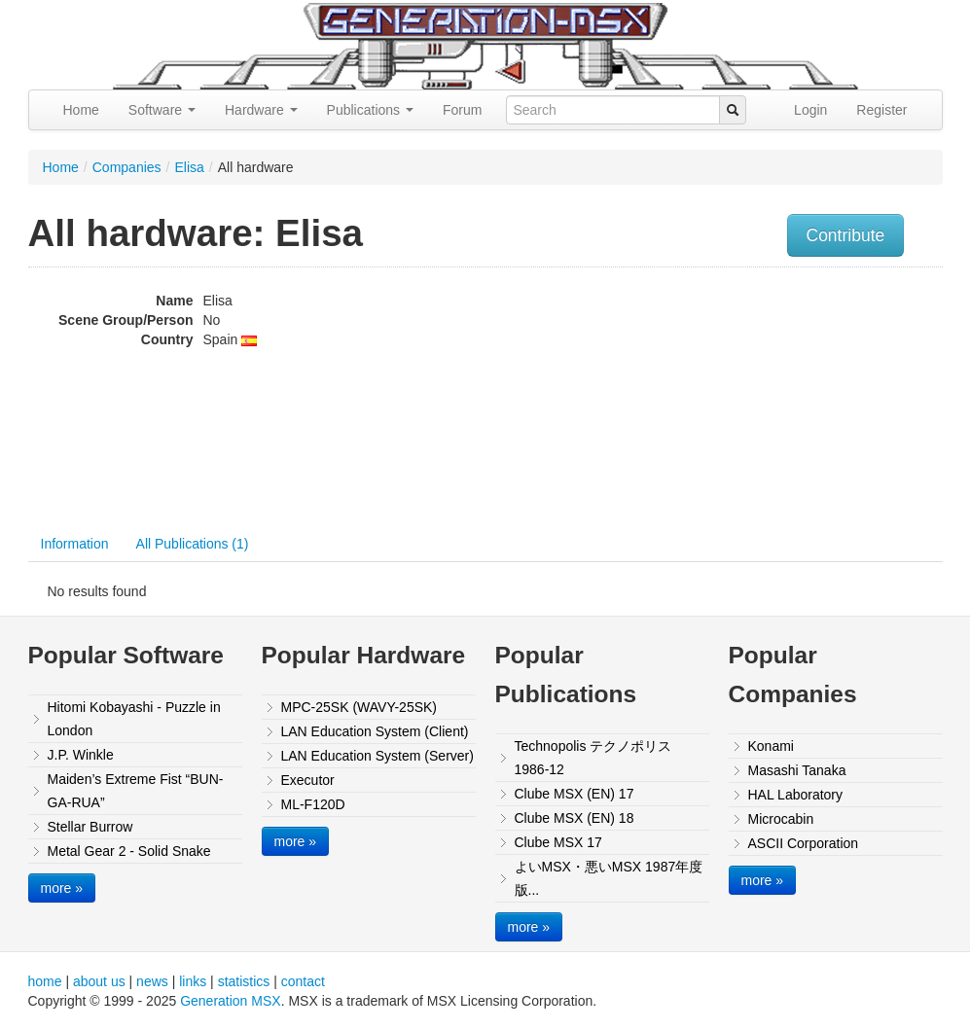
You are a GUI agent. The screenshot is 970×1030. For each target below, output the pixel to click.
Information (75, 543)
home (45, 981)
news (152, 981)
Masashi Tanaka (797, 770)
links (192, 981)
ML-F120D (313, 804)
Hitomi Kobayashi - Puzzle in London (134, 718)
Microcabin (781, 819)
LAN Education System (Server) (377, 756)
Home (81, 110)
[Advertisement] (810, 398)
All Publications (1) (192, 543)
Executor (308, 780)
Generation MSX (230, 1001)
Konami (771, 746)
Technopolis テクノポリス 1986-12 (593, 757)
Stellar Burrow (90, 827)
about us (99, 981)
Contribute (846, 235)
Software (162, 110)
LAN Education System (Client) (375, 731)
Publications (370, 110)
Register (881, 110)
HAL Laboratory (796, 794)
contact (303, 981)
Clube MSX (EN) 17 (574, 793)
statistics (244, 981)
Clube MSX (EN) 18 (574, 818)
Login (810, 110)
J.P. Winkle (81, 755)
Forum (462, 110)
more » (62, 888)
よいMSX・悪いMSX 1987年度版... (609, 878)
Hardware (261, 110)
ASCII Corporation (803, 843)
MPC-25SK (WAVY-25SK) (359, 707)
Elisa (188, 167)
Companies (127, 167)
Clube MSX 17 (558, 842)
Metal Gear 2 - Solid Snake (129, 851)
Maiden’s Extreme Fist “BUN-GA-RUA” (136, 790)
